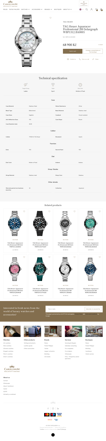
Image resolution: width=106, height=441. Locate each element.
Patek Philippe (14, 11)
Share (96, 66)
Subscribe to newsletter (93, 316)
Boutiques (58, 11)
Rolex (5, 11)
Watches (24, 11)
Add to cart (72, 58)
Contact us (73, 66)
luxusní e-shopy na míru (50, 437)
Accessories (36, 11)
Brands (47, 11)
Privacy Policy (79, 321)
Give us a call (85, 66)
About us (66, 11)
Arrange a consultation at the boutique (93, 58)
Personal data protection (46, 435)
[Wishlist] (24, 218)
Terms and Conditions (91, 321)
